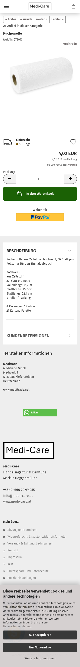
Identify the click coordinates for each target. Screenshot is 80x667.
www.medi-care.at (17, 501)
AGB (10, 564)
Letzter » (57, 19)
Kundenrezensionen (27, 335)
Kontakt (12, 550)
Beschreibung (21, 250)
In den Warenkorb (35, 193)
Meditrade (70, 44)
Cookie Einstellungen (21, 578)
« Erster (10, 19)
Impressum (15, 557)
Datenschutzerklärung (17, 626)
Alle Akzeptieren (40, 635)
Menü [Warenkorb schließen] (6, 6)
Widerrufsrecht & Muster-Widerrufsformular (37, 537)
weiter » (41, 19)
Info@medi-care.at (18, 496)
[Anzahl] (40, 179)
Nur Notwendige (40, 647)
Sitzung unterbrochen (21, 530)
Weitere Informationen (40, 658)
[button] (9, 179)
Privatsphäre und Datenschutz (27, 571)
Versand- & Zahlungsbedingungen (30, 543)
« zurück (26, 19)
